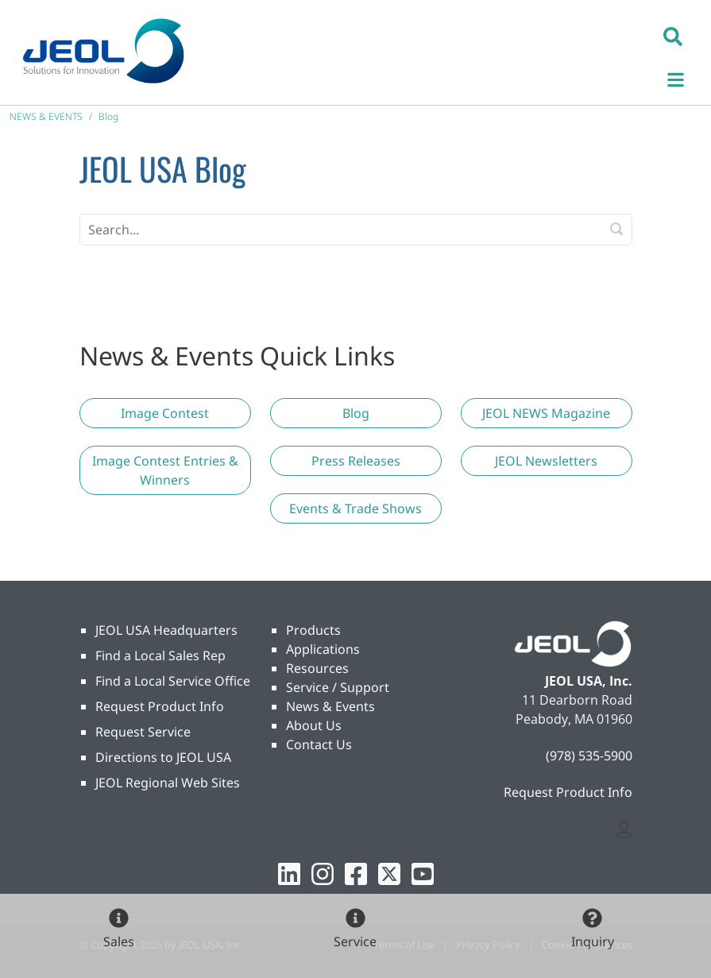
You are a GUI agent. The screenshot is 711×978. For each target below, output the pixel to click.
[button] (673, 35)
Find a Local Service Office (172, 681)
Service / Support (337, 687)
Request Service (143, 731)
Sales (118, 941)
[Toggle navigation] (684, 77)
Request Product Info (159, 706)
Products (313, 630)
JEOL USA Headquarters (166, 630)
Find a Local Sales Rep (160, 655)
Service (355, 941)
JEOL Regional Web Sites (167, 782)
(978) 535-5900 (589, 755)
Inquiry (592, 941)
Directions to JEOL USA (163, 757)
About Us (314, 725)
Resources (317, 668)
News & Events (330, 706)
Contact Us (319, 744)
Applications (323, 649)
